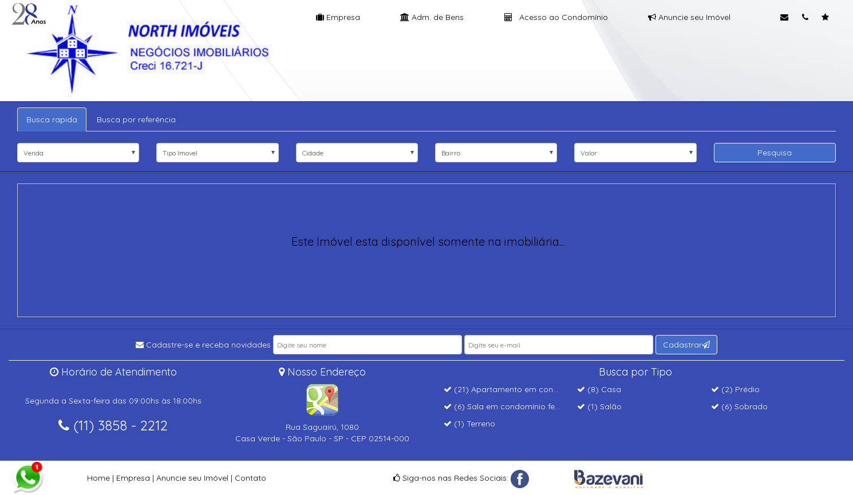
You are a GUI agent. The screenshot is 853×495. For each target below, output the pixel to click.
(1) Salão (599, 406)
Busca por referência (136, 119)
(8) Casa (599, 389)
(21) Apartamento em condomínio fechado (531, 389)
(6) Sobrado (739, 406)
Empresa (338, 17)
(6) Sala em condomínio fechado (511, 406)
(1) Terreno (469, 423)
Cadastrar (686, 345)
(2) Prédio (735, 389)
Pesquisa (774, 152)
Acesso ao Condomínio (556, 17)
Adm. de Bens (432, 17)
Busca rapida (51, 119)
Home (98, 478)
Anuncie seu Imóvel (689, 17)
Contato (250, 478)
